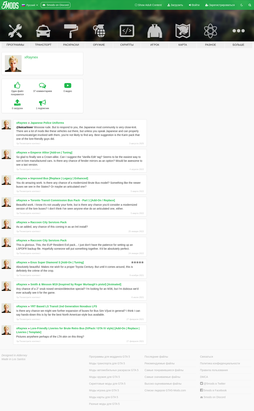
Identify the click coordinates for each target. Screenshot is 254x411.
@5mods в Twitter (213, 383)
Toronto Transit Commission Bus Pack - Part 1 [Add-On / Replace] (72, 200)
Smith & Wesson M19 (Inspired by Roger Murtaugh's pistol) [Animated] (75, 284)
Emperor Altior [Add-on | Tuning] (51, 152)
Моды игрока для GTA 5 (104, 390)
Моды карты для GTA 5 (103, 397)
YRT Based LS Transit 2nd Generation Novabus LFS (63, 306)
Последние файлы (156, 356)
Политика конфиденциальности (220, 363)
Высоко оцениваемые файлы (163, 383)
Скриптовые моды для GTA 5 (107, 383)
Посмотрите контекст (28, 143)
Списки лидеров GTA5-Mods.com (165, 390)
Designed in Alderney (14, 355)
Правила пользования (214, 370)
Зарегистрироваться (220, 5)
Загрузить (175, 5)
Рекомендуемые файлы (160, 363)
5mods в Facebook (213, 390)
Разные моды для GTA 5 (104, 403)
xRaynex (31, 57)
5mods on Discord (213, 397)
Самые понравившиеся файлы (164, 370)
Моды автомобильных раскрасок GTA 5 (113, 370)
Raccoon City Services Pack (48, 222)
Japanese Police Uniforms (47, 122)
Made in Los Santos (13, 359)
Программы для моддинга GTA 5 (109, 356)
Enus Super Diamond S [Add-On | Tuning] (57, 262)
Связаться (206, 356)
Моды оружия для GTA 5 (104, 376)
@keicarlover (24, 127)
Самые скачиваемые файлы (162, 376)
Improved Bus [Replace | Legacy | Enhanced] (59, 178)
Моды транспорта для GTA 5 (107, 363)
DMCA (204, 376)
